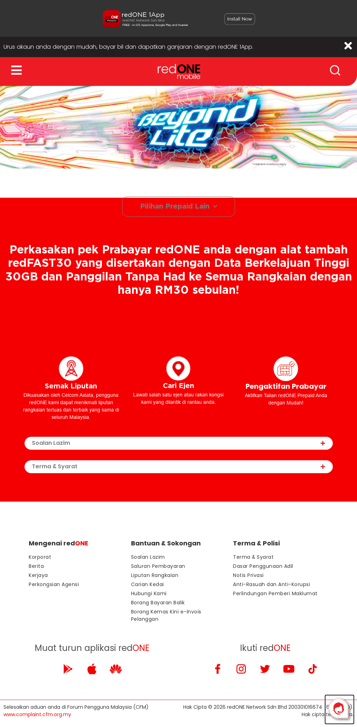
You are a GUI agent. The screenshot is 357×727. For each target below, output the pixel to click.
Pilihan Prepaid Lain (178, 207)
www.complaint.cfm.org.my (37, 714)
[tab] (178, 443)
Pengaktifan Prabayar (286, 387)
